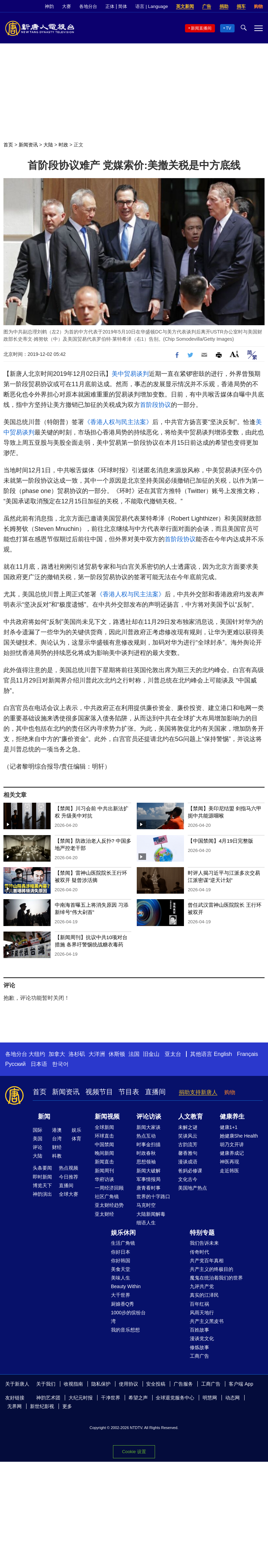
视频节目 (99, 1092)
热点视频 (68, 1168)
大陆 (48, 144)
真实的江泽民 (204, 1295)
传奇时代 (199, 1252)
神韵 (49, 6)
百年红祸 (199, 1304)
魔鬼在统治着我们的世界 (216, 1278)
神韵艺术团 (48, 1397)
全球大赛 (68, 1194)
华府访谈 (104, 1179)
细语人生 (146, 1222)
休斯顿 (117, 1054)
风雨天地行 (202, 1312)
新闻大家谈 (148, 1127)
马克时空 (146, 1205)
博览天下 (42, 1185)
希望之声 (138, 1397)
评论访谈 (148, 1116)
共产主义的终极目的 (211, 1269)
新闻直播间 (201, 28)
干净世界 (110, 1397)
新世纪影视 (42, 1406)
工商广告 (199, 1356)
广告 (206, 6)
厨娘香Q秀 (122, 1304)
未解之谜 (187, 1127)
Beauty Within (126, 1286)
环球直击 (104, 1136)
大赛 (66, 6)
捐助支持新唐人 (198, 1092)
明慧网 (210, 1397)
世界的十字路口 (153, 1196)
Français (247, 1054)
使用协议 (128, 1384)
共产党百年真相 (207, 1260)
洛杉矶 (77, 1054)
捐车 (241, 6)
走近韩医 (229, 1170)
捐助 (223, 6)
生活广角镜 (123, 1243)
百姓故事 (199, 1330)
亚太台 (173, 1054)
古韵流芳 (187, 1144)
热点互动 (146, 1136)
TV (228, 28)
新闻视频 (107, 1116)
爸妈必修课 (190, 1170)
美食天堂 (120, 1269)
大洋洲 (97, 1054)
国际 (37, 1130)
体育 (76, 1138)
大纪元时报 (81, 1397)
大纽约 (37, 1054)
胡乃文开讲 (232, 1144)
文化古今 (187, 1179)
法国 (134, 1054)
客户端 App (241, 1384)
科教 (57, 1156)
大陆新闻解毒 (150, 1214)
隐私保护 (101, 1384)
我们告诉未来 (204, 1243)
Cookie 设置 (134, 1451)
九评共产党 (202, 1286)
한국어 (60, 1064)
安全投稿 (155, 1384)
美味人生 (120, 1278)
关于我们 (45, 1384)
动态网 (232, 1397)
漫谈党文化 (202, 1338)
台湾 (57, 1138)
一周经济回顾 (109, 1188)
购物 (258, 6)
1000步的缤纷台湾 (128, 1317)
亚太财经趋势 (109, 1205)
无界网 (14, 1406)
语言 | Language (151, 6)
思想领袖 (146, 1161)
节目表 (128, 1092)
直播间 (155, 1092)
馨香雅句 (187, 1153)
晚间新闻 (104, 1153)
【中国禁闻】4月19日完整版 (220, 841)
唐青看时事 (148, 1188)
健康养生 (232, 1116)
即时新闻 (42, 1177)
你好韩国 (120, 1260)
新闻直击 (104, 1161)
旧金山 (151, 1054)
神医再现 (229, 1161)
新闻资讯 (28, 144)
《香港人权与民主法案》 (118, 422)
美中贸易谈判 (130, 373)
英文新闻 (185, 6)
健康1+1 (229, 1127)
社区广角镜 (107, 1196)
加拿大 (57, 1054)
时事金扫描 (148, 1144)
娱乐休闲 (123, 1232)
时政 (63, 144)
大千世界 (120, 1295)
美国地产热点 (192, 1188)
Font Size (234, 354)
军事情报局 (148, 1179)
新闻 (44, 1116)
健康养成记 (232, 1153)
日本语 (39, 1064)
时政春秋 (146, 1153)
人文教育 (190, 1116)
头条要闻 (42, 1168)
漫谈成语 (187, 1161)
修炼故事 (199, 1347)
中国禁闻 (104, 1144)
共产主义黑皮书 (207, 1321)
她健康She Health (239, 1136)
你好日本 (120, 1252)
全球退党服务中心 (175, 1397)
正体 (109, 6)
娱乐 (76, 1130)
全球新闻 (104, 1127)
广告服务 (183, 1384)
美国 (37, 1138)
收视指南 (73, 1384)
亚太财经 (104, 1214)
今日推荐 (68, 1177)
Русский (15, 1064)
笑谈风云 (187, 1136)
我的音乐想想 (125, 1330)
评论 (37, 1147)
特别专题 (202, 1232)
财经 (57, 1147)
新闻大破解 (148, 1170)
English (223, 1054)
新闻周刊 (104, 1170)
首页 (8, 144)
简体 (122, 6)
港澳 (57, 1130)
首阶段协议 (155, 404)
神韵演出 (42, 1194)
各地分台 (88, 6)
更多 (67, 1406)
